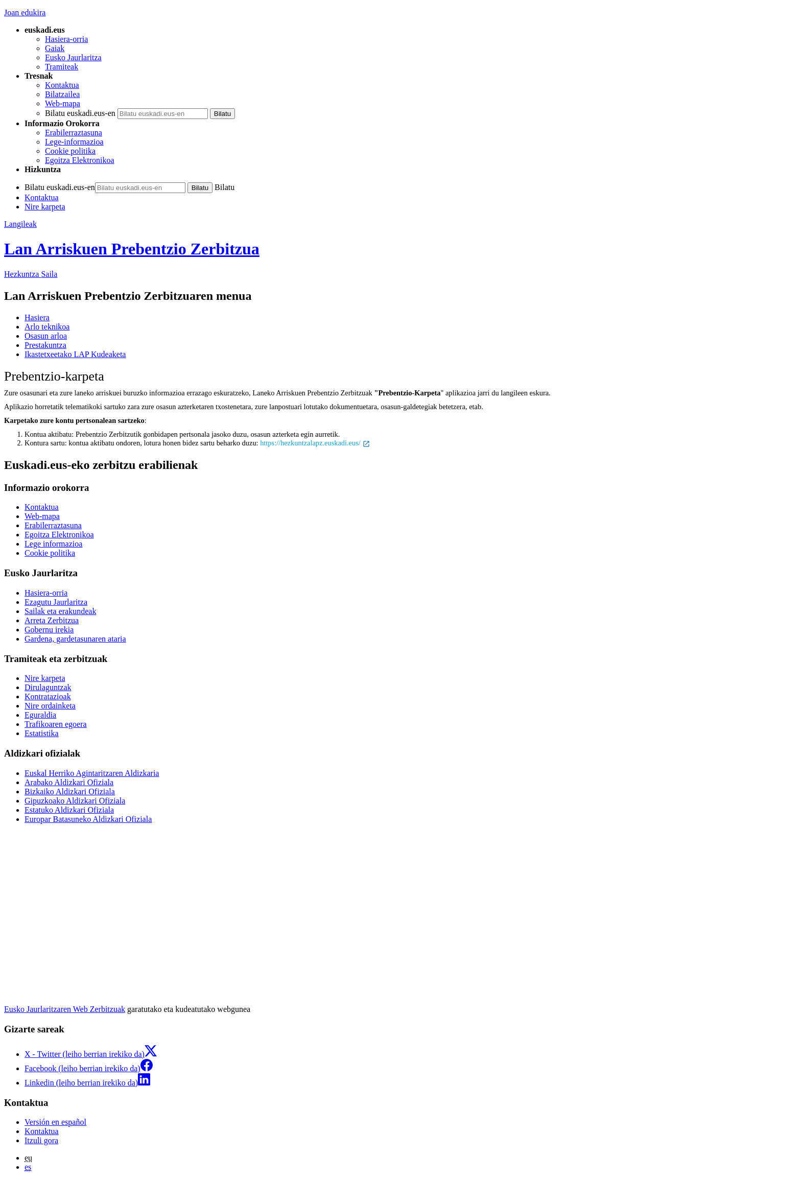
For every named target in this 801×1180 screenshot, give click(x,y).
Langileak (20, 224)
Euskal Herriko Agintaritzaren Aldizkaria (92, 773)
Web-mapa (62, 103)
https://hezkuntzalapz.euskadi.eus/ (315, 443)
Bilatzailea (62, 94)
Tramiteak (61, 66)
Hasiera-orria (66, 39)
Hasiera (37, 317)
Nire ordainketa (50, 705)
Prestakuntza (45, 345)
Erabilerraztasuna (73, 132)
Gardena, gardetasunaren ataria (75, 638)
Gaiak (54, 48)
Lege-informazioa (74, 141)
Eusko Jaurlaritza (73, 57)
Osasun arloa (46, 336)
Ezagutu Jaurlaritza (56, 602)
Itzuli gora (41, 1140)
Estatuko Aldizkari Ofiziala (69, 810)
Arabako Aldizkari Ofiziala (69, 782)
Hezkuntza (30, 274)
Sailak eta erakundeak (60, 611)
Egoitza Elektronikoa (79, 160)
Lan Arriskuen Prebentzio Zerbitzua (132, 249)
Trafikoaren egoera (56, 724)
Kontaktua (62, 85)
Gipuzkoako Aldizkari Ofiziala (75, 800)
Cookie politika (70, 151)
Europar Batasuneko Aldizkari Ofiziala (88, 819)
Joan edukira (24, 12)
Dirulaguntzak (48, 687)
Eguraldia (40, 715)
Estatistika (42, 733)
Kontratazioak (48, 696)
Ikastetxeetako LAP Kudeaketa (75, 354)
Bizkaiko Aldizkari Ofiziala (70, 791)
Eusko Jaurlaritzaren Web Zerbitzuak (64, 1009)
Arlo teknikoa (47, 326)
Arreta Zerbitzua (52, 620)
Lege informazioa (53, 543)
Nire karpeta (45, 206)
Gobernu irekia (49, 629)
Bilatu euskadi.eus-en (80, 113)
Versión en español (55, 1122)
